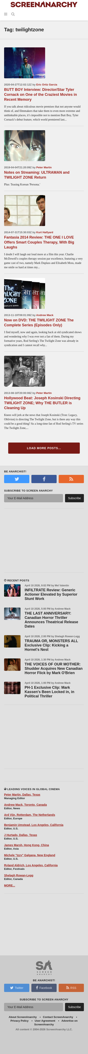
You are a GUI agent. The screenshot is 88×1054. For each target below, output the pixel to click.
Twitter (16, 988)
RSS (71, 988)
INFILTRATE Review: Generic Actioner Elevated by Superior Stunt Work (51, 594)
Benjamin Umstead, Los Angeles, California (33, 825)
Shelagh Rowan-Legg (18, 875)
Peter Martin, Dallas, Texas (22, 794)
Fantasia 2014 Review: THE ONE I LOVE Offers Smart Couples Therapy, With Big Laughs (39, 242)
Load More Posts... (44, 448)
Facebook (44, 988)
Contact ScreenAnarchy (58, 1017)
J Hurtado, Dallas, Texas (20, 835)
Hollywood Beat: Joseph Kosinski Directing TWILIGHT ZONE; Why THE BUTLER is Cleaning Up (42, 403)
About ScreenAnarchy (23, 1017)
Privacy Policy (19, 1020)
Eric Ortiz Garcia (46, 84)
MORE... (9, 885)
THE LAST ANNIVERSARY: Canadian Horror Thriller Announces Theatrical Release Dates (51, 619)
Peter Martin (44, 167)
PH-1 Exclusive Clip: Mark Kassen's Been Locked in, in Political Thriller (49, 691)
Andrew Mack (44, 315)
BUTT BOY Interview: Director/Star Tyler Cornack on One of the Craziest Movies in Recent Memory (40, 95)
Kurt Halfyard (44, 232)
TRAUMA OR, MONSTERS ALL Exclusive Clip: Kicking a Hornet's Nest (51, 645)
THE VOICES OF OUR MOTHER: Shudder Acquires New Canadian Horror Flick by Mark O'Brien (53, 668)
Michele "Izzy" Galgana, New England (29, 855)
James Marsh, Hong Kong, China (26, 845)
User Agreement (45, 1020)
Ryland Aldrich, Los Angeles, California (31, 865)
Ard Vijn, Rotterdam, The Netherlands (29, 814)
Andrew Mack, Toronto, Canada (25, 804)
